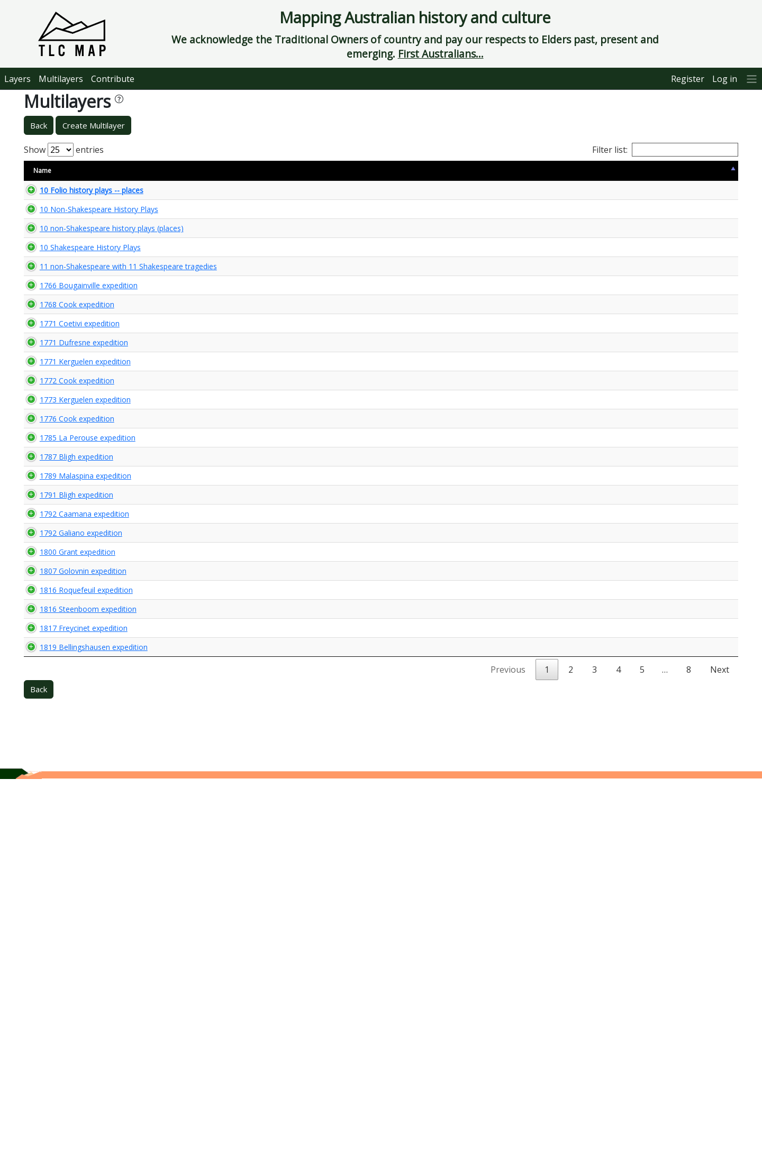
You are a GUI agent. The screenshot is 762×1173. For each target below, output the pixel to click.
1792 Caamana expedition (74, 789)
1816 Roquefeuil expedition (75, 922)
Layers (17, 79)
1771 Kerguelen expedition (74, 492)
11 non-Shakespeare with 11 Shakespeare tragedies (77, 309)
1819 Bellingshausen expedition (83, 1021)
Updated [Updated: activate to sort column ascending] (622, 170)
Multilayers (61, 79)
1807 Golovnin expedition (72, 883)
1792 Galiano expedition (70, 816)
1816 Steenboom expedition (77, 950)
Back (38, 125)
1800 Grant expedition (67, 844)
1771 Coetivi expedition (69, 435)
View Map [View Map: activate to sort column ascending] (673, 170)
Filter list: (665, 150)
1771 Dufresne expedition (73, 464)
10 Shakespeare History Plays (79, 281)
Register (687, 79)
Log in (724, 79)
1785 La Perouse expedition (77, 655)
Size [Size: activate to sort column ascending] (166, 170)
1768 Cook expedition (66, 397)
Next (719, 1063)
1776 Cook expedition (66, 612)
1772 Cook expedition (66, 530)
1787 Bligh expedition (66, 694)
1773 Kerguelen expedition (74, 569)
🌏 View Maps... (690, 194)
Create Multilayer (93, 125)
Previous (508, 1063)
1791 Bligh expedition (66, 761)
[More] (752, 78)
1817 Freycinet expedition (73, 977)
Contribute (112, 79)
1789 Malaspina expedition (75, 733)
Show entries (64, 150)
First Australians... (441, 54)
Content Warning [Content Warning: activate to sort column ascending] (216, 170)
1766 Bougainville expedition (78, 348)
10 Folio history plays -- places (81, 194)
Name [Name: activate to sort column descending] (42, 170)
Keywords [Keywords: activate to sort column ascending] (421, 170)
